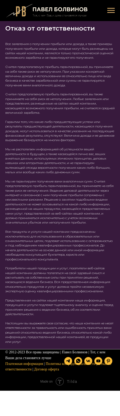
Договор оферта (46, 376)
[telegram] (9, 386)
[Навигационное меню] (111, 10)
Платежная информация (24, 370)
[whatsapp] (19, 386)
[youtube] (39, 386)
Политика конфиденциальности (71, 370)
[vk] (29, 386)
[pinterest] (49, 386)
